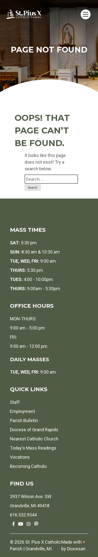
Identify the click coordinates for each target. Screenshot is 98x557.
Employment (22, 411)
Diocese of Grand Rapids (34, 429)
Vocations (20, 457)
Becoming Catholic (28, 466)
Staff (15, 402)
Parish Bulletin (24, 420)
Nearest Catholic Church (34, 438)
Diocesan (76, 548)
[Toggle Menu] (85, 14)
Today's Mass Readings (33, 448)
